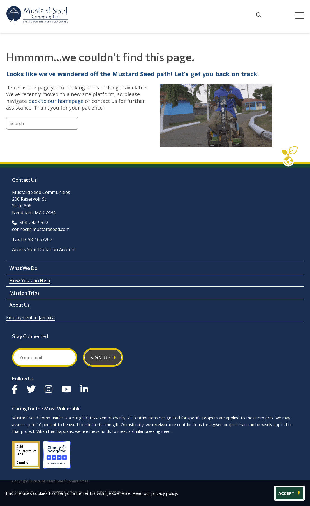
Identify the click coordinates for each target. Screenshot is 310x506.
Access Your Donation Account (44, 249)
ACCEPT (286, 493)
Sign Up (100, 357)
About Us (19, 305)
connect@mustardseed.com (41, 229)
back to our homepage (56, 101)
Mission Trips (24, 293)
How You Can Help (29, 280)
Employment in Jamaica (30, 318)
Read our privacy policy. (155, 493)
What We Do (23, 268)
